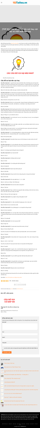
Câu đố (20, 27)
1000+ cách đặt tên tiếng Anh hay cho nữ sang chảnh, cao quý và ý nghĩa (19, 385)
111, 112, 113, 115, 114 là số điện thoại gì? (13, 393)
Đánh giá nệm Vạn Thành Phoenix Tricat (12, 367)
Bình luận (4, 322)
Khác (20, 424)
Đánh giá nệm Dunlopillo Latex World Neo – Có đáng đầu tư (16, 374)
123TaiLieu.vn (4, 414)
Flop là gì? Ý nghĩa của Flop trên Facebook (13, 397)
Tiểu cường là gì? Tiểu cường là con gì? (12, 378)
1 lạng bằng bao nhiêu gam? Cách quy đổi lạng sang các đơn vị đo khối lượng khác (21, 389)
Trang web (4, 342)
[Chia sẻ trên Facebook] (17, 285)
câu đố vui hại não (14, 43)
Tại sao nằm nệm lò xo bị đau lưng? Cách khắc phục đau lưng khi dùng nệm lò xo (20, 404)
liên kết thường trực (20, 288)
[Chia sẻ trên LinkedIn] (25, 285)
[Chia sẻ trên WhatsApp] (15, 285)
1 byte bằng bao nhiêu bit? (9, 382)
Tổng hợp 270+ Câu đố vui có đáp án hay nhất (10, 308)
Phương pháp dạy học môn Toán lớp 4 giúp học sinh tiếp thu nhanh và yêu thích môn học (21, 371)
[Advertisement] (20, 14)
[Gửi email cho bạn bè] (21, 285)
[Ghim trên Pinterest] (23, 285)
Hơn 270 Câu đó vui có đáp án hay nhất (13, 277)
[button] (1, 2)
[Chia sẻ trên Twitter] (19, 285)
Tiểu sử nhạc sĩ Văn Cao (9, 363)
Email (3, 337)
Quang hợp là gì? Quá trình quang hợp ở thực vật (14, 400)
